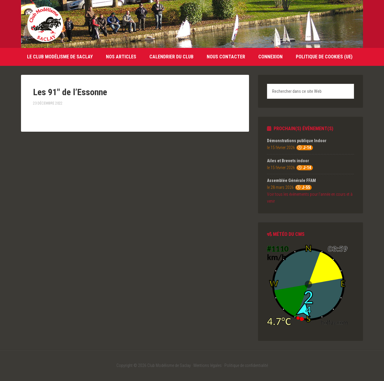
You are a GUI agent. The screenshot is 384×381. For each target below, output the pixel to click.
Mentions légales (208, 365)
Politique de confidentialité (246, 365)
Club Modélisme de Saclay (45, 24)
